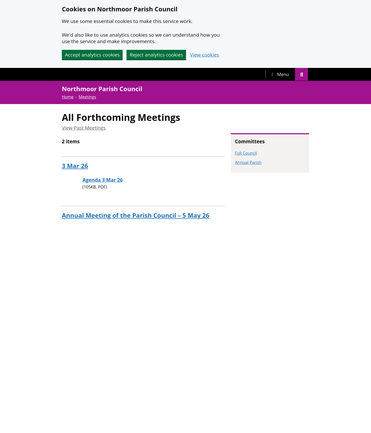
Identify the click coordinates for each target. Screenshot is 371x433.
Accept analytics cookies (92, 54)
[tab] (280, 74)
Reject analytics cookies (156, 54)
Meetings (87, 97)
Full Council (246, 153)
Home (67, 97)
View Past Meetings (84, 128)
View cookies (204, 54)
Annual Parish (248, 162)
